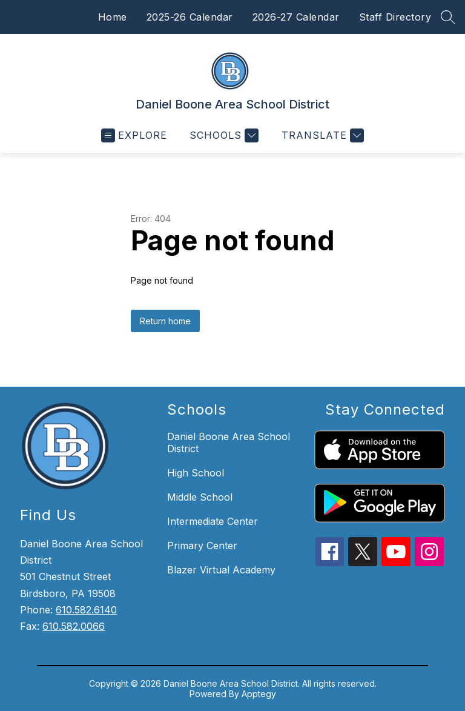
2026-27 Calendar (296, 17)
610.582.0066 (73, 626)
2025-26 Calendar (190, 17)
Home (112, 17)
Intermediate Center (212, 521)
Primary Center (202, 545)
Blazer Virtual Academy (221, 570)
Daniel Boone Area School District (228, 442)
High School (195, 473)
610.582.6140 (86, 610)
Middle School (199, 497)
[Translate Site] (321, 135)
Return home (165, 321)
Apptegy (259, 694)
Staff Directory (395, 17)
